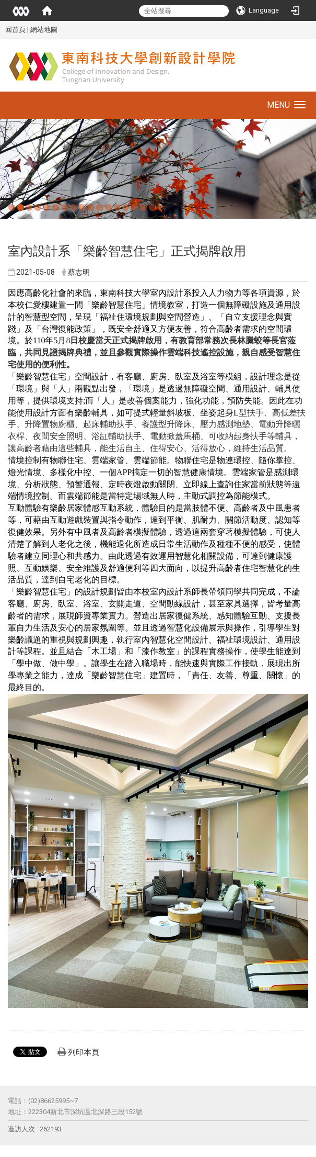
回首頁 (15, 29)
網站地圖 (43, 29)
